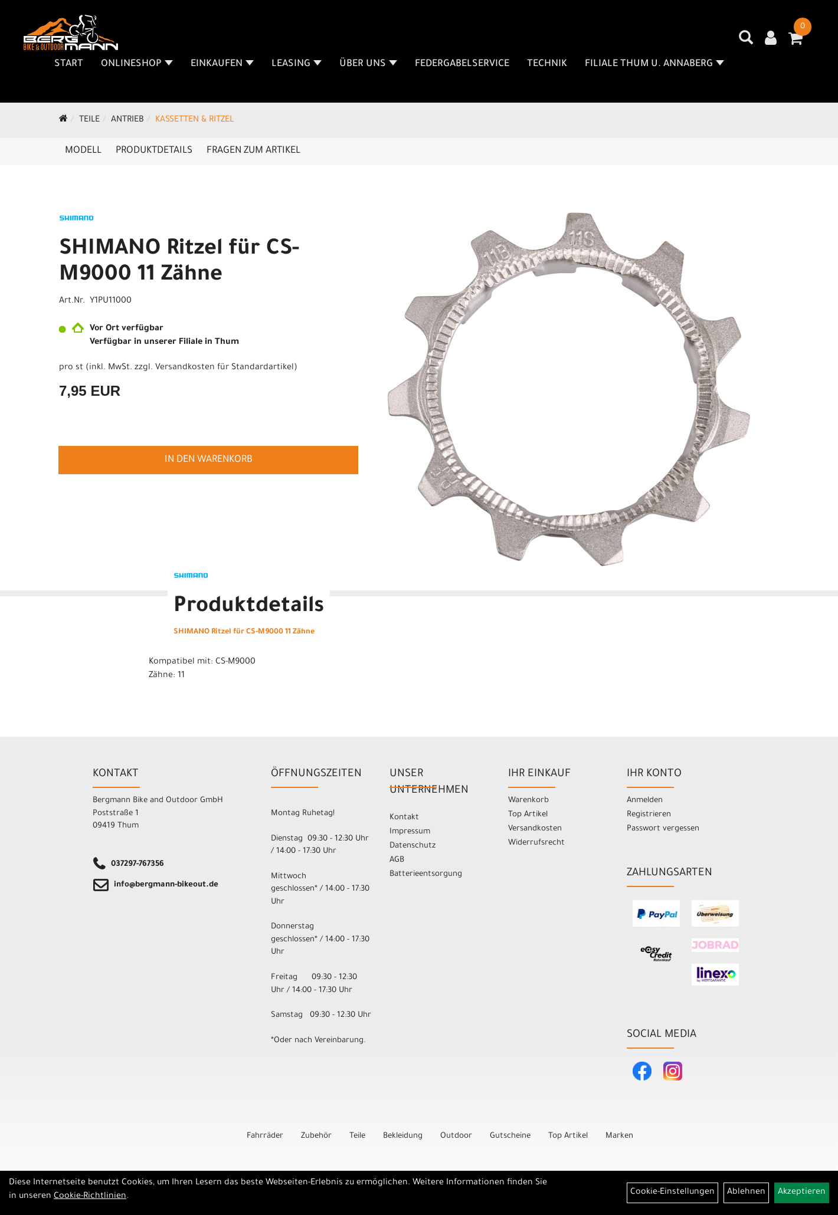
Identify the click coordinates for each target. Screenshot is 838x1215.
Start (68, 64)
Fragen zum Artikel (253, 151)
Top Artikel (528, 814)
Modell (83, 151)
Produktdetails (154, 151)
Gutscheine (510, 1136)
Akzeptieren (802, 1192)
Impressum (409, 831)
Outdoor (456, 1136)
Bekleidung (403, 1136)
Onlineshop (137, 64)
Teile (89, 120)
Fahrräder (265, 1136)
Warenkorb (528, 800)
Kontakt (404, 817)
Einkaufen (222, 64)
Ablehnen (746, 1192)
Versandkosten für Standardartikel (224, 368)
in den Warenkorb (209, 460)
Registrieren (649, 814)
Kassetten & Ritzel (194, 120)
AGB (396, 860)
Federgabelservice (462, 64)
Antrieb (127, 120)
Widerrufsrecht (536, 843)
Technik (547, 64)
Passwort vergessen (663, 829)
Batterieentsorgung (425, 874)
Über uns (368, 64)
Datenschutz (412, 846)
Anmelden (645, 800)
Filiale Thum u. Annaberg (654, 64)
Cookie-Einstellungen (672, 1192)
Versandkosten (535, 829)
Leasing (296, 64)
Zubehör (316, 1136)
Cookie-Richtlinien (90, 1196)
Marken (619, 1136)
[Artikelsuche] (746, 42)
